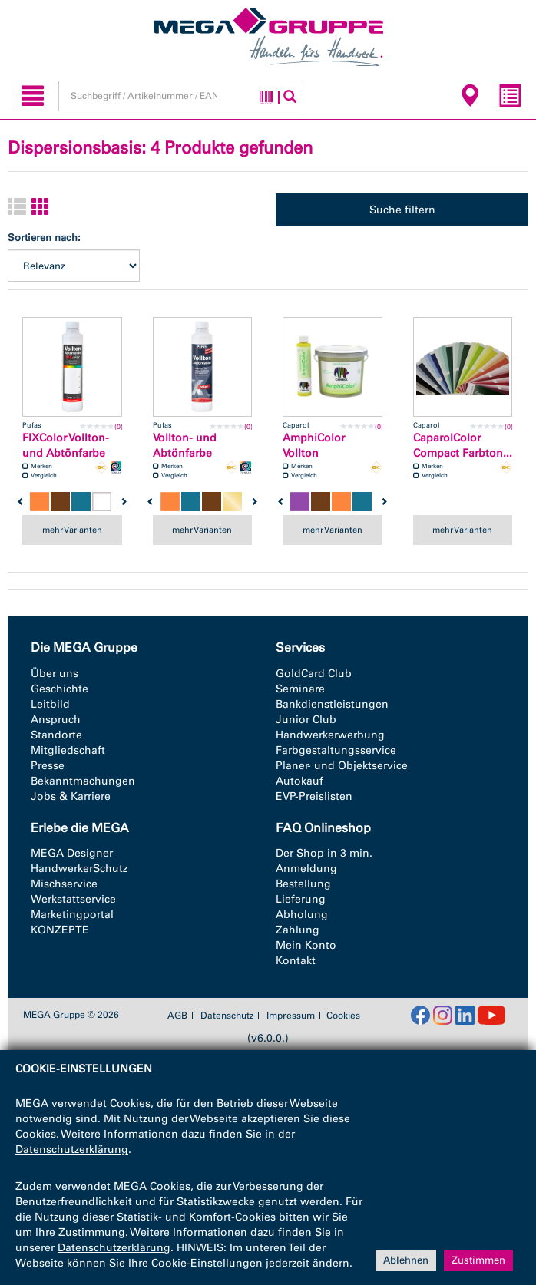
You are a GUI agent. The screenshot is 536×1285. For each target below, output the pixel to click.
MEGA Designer (72, 853)
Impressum (290, 1015)
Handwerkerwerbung (330, 735)
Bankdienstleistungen (332, 704)
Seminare (300, 688)
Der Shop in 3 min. (324, 853)
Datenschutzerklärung (71, 1149)
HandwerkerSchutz (79, 868)
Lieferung (301, 899)
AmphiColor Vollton (314, 445)
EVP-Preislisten (314, 796)
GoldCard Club (314, 673)
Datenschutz (226, 1015)
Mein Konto (306, 945)
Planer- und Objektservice (342, 765)
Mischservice (64, 883)
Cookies (343, 1015)
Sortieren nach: (44, 237)
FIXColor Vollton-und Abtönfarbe (65, 445)
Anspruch (56, 719)
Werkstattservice (73, 899)
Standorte (56, 735)
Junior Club (306, 719)
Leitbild (50, 704)
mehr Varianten (72, 529)
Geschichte (59, 688)
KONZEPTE (60, 929)
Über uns (54, 673)
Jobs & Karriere (71, 796)
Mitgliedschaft (68, 750)
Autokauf (299, 781)
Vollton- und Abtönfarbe (185, 445)
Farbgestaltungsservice (336, 750)
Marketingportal (72, 914)
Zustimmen (478, 1260)
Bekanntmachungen (83, 781)
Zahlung (297, 929)
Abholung (302, 914)
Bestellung (303, 883)
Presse (48, 765)
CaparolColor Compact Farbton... (462, 445)
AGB (177, 1015)
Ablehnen (405, 1260)
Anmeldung (306, 868)
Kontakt (296, 960)
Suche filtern (402, 209)
